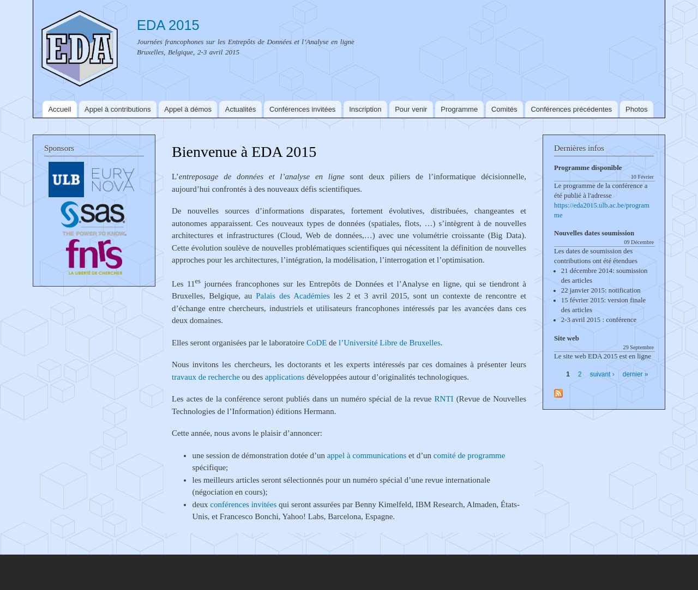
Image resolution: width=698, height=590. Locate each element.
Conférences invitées (302, 109)
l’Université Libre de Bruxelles (390, 342)
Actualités (240, 109)
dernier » (635, 374)
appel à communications (367, 455)
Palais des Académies (293, 295)
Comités (504, 109)
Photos (636, 109)
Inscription (365, 109)
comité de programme (469, 455)
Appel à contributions (118, 109)
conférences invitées (243, 504)
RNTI (444, 398)
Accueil (59, 109)
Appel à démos (188, 109)
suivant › (602, 374)
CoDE (316, 342)
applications (284, 377)
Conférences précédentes (571, 109)
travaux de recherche (206, 377)
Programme (459, 109)
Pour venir (411, 109)
